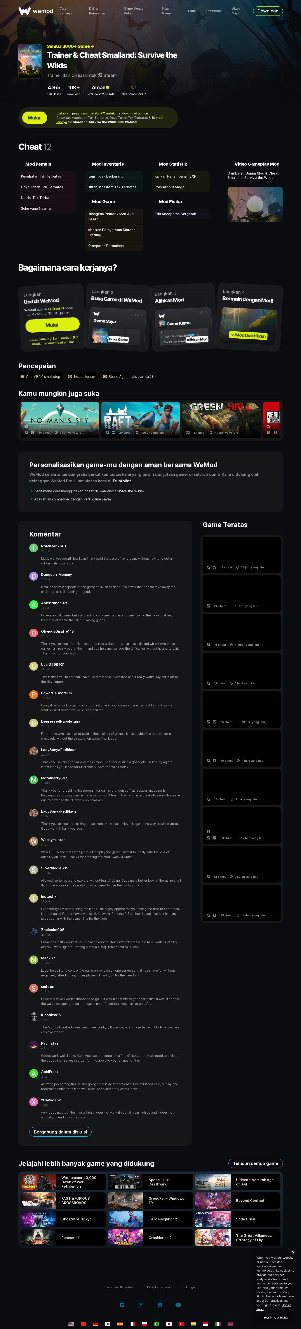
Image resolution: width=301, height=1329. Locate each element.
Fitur (191, 11)
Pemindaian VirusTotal (101, 94)
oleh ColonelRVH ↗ (134, 94)
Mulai (34, 117)
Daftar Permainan (97, 11)
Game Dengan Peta (134, 11)
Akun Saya (236, 11)
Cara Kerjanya (66, 11)
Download (268, 11)
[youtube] (178, 1305)
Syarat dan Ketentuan (119, 1287)
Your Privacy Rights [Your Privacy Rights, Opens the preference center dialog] (276, 1317)
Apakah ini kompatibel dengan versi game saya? (72, 499)
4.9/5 (53, 87)
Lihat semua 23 (142, 376)
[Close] (293, 1252)
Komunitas (214, 11)
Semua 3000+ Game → (71, 46)
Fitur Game (166, 11)
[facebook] (160, 1305)
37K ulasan (54, 94)
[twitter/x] (141, 1305)
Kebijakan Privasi (158, 1287)
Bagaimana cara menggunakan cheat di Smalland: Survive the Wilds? (89, 491)
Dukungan (190, 1287)
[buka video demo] (255, 204)
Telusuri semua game (255, 1163)
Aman (101, 87)
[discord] (122, 1305)
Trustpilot (121, 481)
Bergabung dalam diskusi (60, 1132)
